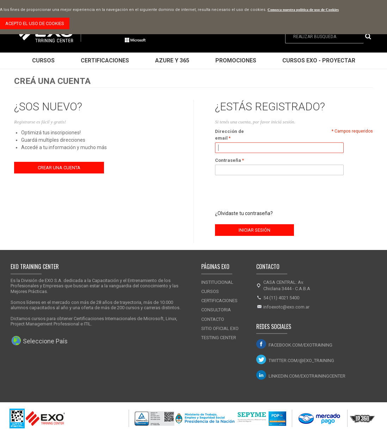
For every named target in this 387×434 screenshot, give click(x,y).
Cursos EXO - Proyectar (318, 60)
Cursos (43, 60)
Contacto (212, 319)
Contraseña (228, 160)
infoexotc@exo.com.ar (286, 307)
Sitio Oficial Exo (220, 328)
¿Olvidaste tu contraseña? (244, 213)
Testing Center (218, 337)
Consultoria (216, 309)
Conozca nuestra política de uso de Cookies (303, 9)
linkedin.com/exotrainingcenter (307, 376)
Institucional (217, 282)
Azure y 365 (172, 60)
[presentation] (268, 192)
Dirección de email (229, 135)
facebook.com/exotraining (300, 345)
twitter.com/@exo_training (301, 360)
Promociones (235, 60)
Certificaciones (105, 60)
